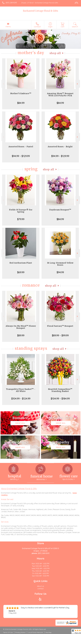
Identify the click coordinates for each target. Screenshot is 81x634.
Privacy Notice (20, 632)
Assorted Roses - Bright (60, 146)
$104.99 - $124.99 (20, 398)
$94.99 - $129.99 (21, 156)
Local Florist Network (35, 632)
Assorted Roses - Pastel (21, 146)
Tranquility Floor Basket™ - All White (20, 390)
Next (77, 84)
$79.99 (20, 219)
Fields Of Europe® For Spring (20, 210)
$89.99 (20, 335)
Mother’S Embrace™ (20, 93)
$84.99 (20, 102)
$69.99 (20, 272)
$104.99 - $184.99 (60, 398)
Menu (8, 26)
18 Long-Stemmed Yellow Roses (60, 264)
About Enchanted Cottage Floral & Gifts (19, 488)
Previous (3, 84)
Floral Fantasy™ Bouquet (60, 326)
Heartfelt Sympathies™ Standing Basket (60, 390)
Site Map (48, 632)
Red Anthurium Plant (21, 263)
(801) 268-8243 (11, 3)
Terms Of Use (8, 632)
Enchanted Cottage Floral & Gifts (40, 10)
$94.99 (60, 272)
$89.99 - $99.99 (60, 335)
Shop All (55, 53)
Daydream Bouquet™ (60, 209)
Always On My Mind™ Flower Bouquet (21, 327)
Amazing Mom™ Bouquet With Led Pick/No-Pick (60, 94)
